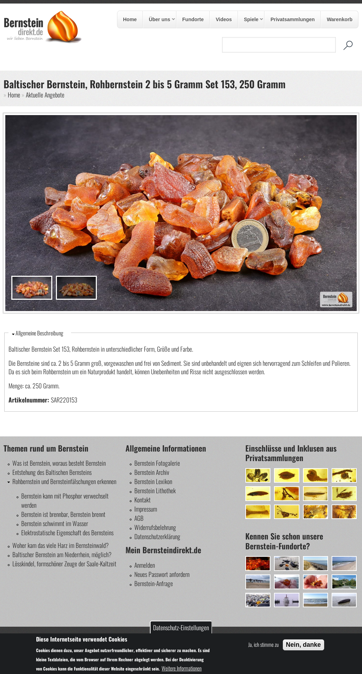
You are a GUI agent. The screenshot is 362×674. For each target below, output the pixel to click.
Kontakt (142, 499)
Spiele (250, 20)
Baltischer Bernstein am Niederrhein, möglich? (61, 554)
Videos (224, 19)
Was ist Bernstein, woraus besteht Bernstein (59, 462)
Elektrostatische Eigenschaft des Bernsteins (67, 532)
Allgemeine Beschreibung (39, 333)
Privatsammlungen (292, 19)
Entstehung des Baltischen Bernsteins (52, 472)
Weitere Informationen (182, 668)
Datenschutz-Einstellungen (181, 627)
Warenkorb (339, 19)
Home (130, 19)
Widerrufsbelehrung (155, 527)
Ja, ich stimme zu (263, 644)
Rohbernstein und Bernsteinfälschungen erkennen (64, 481)
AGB (139, 518)
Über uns (159, 20)
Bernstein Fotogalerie (157, 462)
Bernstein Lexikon (153, 481)
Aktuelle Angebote (45, 94)
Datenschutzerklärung (157, 536)
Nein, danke (303, 644)
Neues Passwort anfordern (161, 574)
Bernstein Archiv (151, 472)
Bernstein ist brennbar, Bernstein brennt (63, 514)
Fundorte (193, 19)
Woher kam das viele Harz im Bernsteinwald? (60, 545)
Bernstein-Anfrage (153, 583)
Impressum (145, 508)
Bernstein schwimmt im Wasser (54, 523)
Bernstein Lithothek (155, 490)
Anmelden (144, 564)
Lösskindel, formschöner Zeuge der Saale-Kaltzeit (64, 563)
